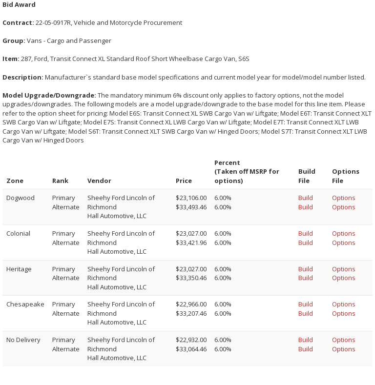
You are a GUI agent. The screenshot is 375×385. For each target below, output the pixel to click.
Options (343, 197)
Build (305, 197)
